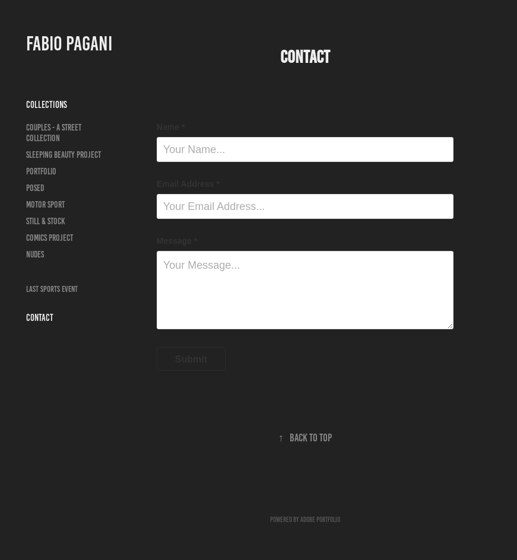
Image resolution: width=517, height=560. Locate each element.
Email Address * (188, 184)
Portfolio (41, 171)
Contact (39, 318)
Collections (46, 105)
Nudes (35, 254)
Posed (35, 188)
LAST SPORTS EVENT (52, 289)
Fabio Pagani (69, 44)
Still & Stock (45, 221)
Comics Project (49, 238)
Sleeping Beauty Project (63, 155)
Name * (171, 127)
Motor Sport (45, 204)
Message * (177, 241)
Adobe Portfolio (320, 519)
